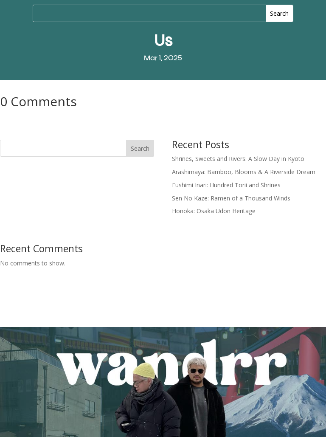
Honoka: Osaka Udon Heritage (214, 211)
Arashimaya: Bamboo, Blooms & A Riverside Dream (243, 172)
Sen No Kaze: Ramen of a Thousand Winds (231, 198)
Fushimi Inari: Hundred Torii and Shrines (226, 185)
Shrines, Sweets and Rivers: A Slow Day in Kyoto (238, 159)
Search (140, 148)
